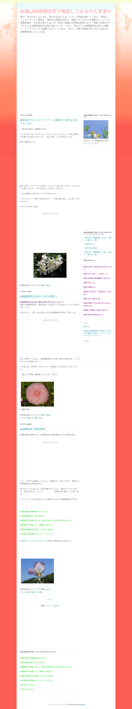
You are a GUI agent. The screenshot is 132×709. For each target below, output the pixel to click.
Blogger (81, 705)
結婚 (28, 418)
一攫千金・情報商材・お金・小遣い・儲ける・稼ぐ (97, 239)
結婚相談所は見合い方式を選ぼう (39, 296)
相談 (36, 418)
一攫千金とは (89, 244)
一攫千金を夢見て (91, 248)
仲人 (41, 418)
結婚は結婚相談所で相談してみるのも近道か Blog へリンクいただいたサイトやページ (97, 333)
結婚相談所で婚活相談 (32, 429)
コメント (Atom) (52, 606)
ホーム (50, 600)
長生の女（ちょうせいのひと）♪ (33, 541)
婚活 (33, 592)
